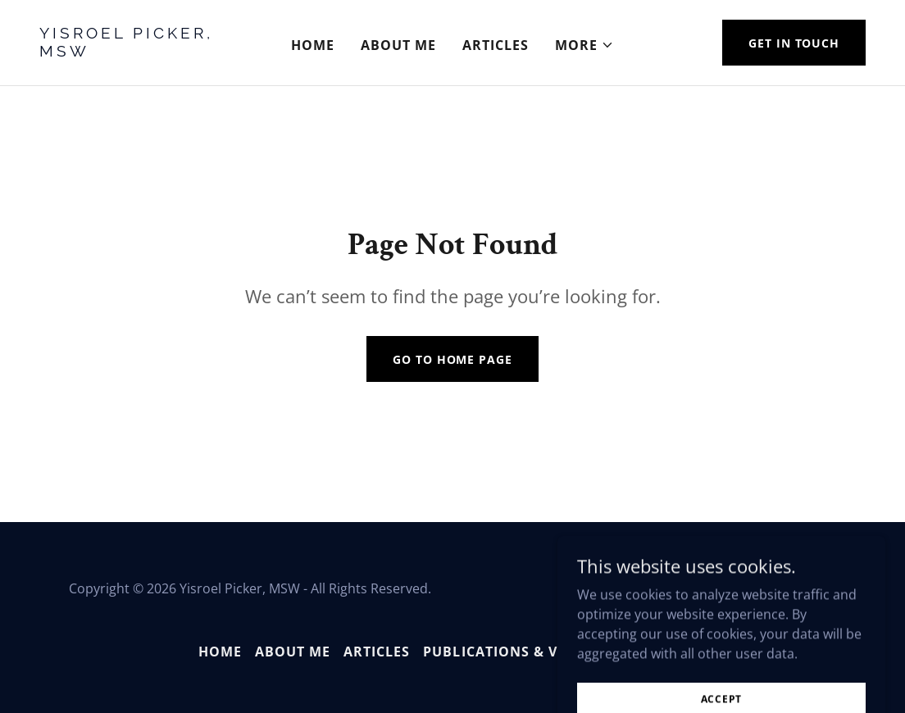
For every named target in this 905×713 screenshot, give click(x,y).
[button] (584, 45)
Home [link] (312, 45)
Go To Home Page (452, 359)
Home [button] (220, 652)
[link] (147, 52)
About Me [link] (398, 45)
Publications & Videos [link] (511, 652)
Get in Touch (793, 43)
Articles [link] (495, 45)
